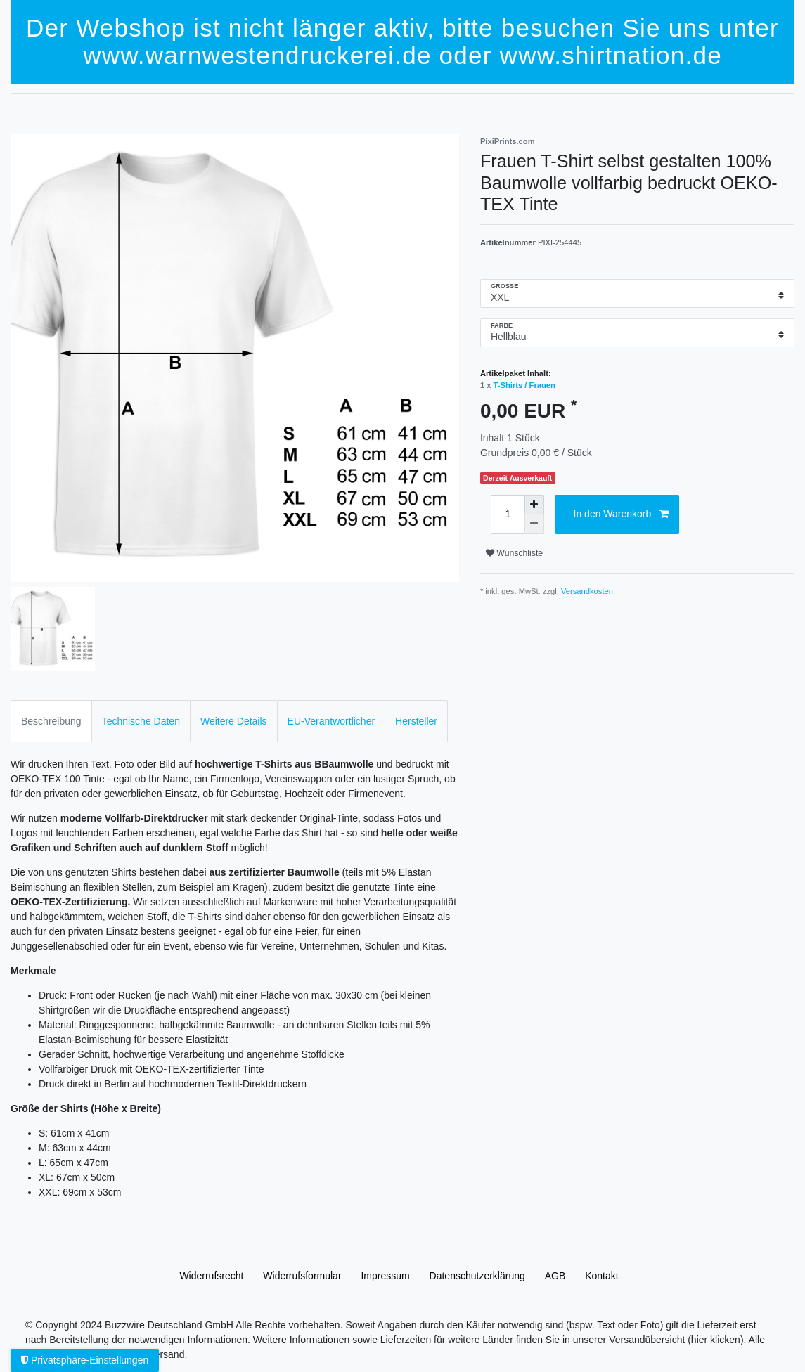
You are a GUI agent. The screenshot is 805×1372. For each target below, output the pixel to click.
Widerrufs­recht (211, 1275)
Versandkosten (587, 591)
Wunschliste (514, 553)
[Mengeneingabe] (507, 514)
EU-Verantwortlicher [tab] (331, 721)
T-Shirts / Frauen (524, 385)
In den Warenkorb (621, 514)
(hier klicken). (717, 1339)
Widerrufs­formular (302, 1275)
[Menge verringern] (534, 524)
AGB (555, 1275)
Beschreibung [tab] (51, 721)
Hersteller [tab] (416, 721)
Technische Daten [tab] (141, 721)
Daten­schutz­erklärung (477, 1275)
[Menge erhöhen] (534, 504)
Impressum (385, 1275)
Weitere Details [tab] (233, 721)
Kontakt (601, 1275)
